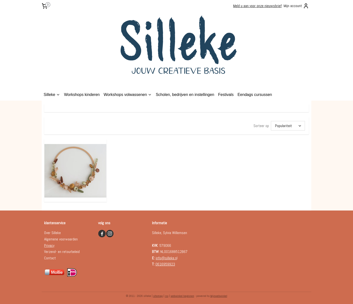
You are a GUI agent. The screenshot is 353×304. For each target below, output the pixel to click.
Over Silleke (52, 231)
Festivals (226, 95)
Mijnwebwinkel (218, 295)
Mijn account (296, 6)
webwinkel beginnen (182, 295)
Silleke (52, 95)
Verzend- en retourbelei (61, 250)
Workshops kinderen (82, 95)
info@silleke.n (166, 257)
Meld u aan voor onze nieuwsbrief (257, 5)
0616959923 (165, 263)
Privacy (49, 244)
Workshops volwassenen (128, 95)
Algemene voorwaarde (60, 238)
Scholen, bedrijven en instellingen (185, 95)
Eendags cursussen (255, 95)
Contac (49, 257)
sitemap (158, 295)
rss (166, 295)
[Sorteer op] (288, 125)
